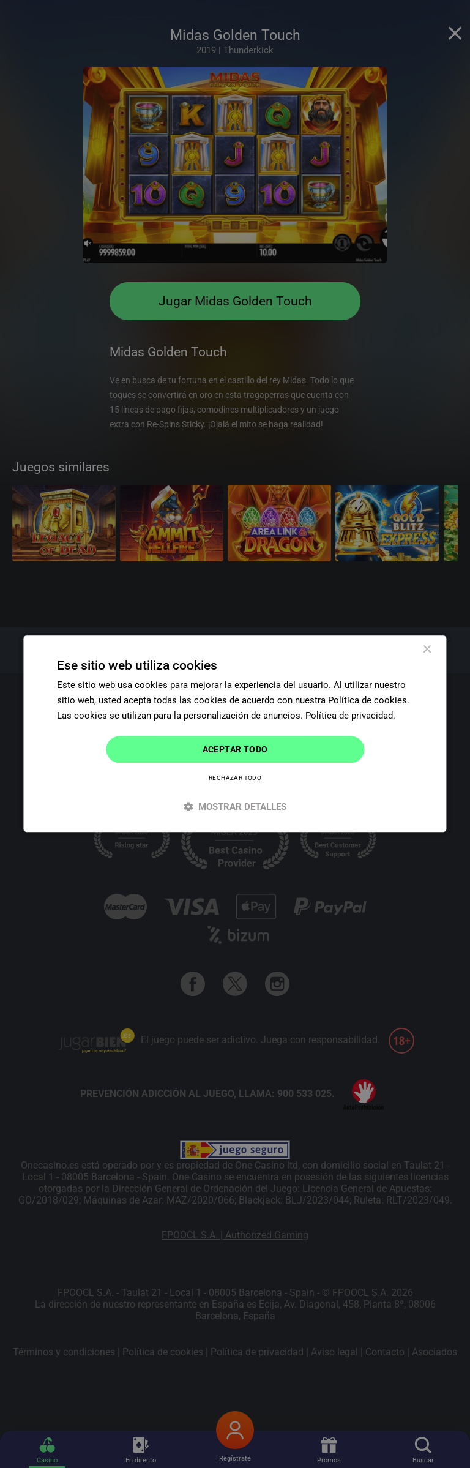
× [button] (426, 649)
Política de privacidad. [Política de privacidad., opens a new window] (350, 715)
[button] (234, 807)
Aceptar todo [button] (235, 749)
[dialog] (234, 733)
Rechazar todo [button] (235, 778)
